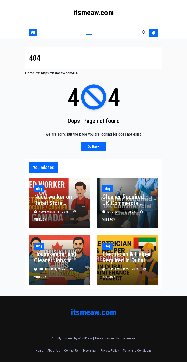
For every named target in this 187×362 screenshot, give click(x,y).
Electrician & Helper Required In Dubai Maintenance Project (127, 260)
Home (29, 73)
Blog (39, 189)
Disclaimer (89, 350)
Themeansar (128, 338)
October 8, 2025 (52, 269)
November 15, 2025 (54, 212)
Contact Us (71, 350)
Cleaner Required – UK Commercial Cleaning (125, 203)
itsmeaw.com (93, 12)
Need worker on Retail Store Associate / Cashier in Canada (58, 206)
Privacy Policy (110, 350)
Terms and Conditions (137, 350)
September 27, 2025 (123, 269)
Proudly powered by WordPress (72, 338)
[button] (144, 32)
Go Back (93, 146)
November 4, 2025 (122, 212)
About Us (53, 350)
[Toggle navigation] (89, 32)
